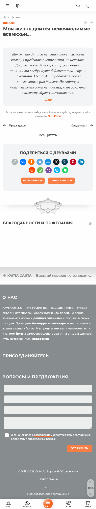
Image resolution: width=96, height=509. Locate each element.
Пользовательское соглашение (48, 493)
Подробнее (40, 339)
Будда (48, 100)
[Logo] (48, 6)
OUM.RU (41, 471)
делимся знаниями (47, 318)
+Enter (54, 116)
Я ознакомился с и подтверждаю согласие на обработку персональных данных (51, 436)
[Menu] (7, 6)
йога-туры (39, 323)
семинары (58, 323)
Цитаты (8, 22)
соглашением (43, 434)
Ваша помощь (48, 479)
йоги (19, 333)
